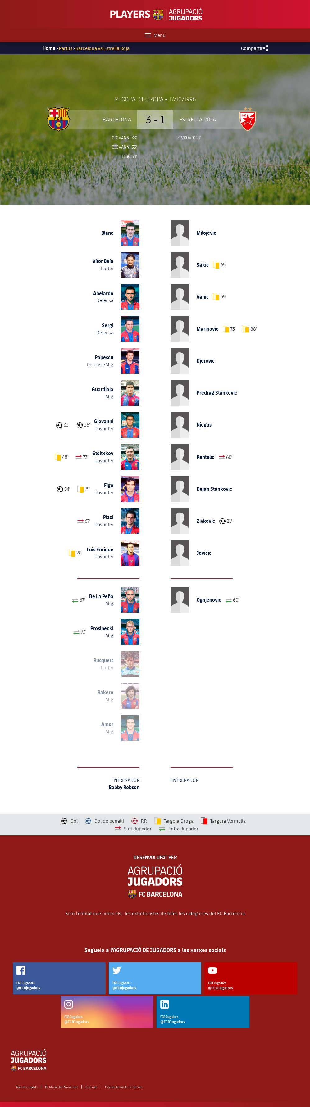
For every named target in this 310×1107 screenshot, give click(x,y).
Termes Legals (27, 1087)
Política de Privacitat (61, 1087)
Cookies (91, 1087)
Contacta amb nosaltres (124, 1087)
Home (49, 48)
